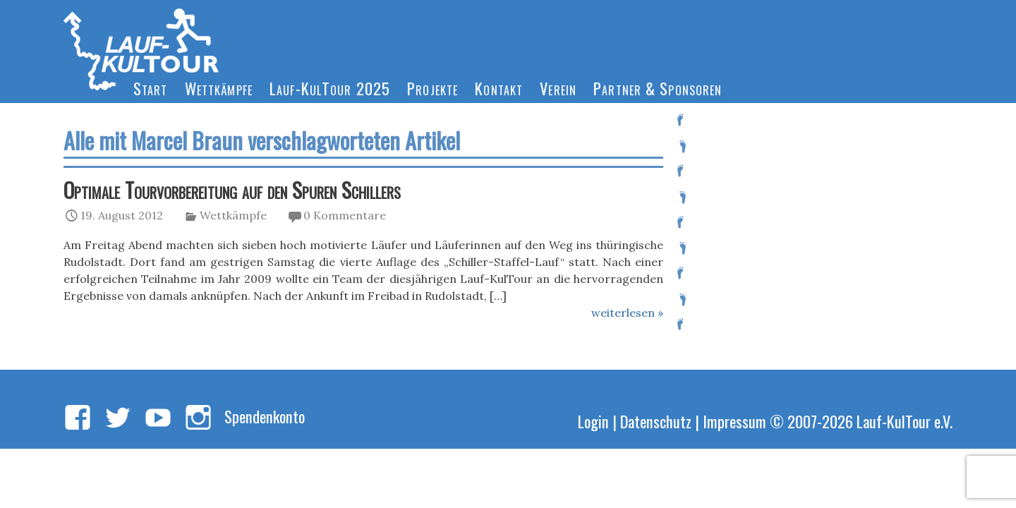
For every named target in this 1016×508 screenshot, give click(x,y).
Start (150, 87)
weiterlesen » (627, 313)
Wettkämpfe (219, 87)
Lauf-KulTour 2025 (330, 87)
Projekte (432, 87)
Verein (558, 87)
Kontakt (499, 87)
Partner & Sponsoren (657, 87)
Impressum (734, 421)
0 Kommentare (344, 215)
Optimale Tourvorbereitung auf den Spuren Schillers (232, 190)
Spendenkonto (264, 416)
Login (593, 421)
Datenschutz (655, 421)
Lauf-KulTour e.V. (905, 421)
